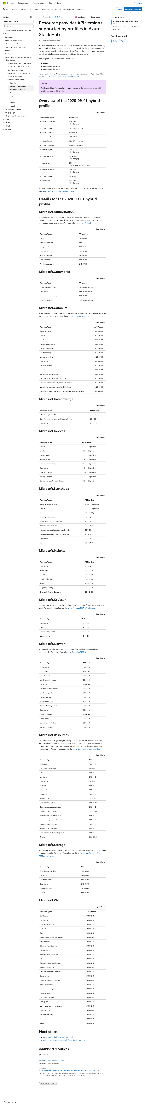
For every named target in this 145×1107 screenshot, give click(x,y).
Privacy (49, 1100)
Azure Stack (49, 17)
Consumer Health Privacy (65, 1100)
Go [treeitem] (11, 99)
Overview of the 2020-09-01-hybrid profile (125, 22)
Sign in (140, 3)
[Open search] (134, 3)
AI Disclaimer (7, 1100)
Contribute (40, 1100)
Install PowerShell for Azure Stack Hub (58, 1037)
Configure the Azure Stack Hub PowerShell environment (65, 1040)
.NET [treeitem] (11, 92)
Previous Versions (20, 1100)
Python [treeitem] (12, 102)
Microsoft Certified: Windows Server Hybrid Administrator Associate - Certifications (69, 1070)
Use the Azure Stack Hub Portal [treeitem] (19, 67)
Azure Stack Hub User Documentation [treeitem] (18, 30)
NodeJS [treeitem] (12, 106)
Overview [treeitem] (13, 83)
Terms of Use (82, 1100)
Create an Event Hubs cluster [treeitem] (16, 47)
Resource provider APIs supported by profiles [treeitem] (18, 87)
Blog (30, 1100)
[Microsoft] (4, 3)
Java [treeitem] (11, 96)
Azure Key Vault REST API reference (81, 608)
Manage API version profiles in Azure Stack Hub (60, 77)
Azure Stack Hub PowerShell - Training (52, 1061)
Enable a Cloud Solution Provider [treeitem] (19, 63)
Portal (119, 9)
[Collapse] (31, 17)
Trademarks (94, 1100)
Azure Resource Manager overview (86, 749)
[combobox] (18, 21)
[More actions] (104, 17)
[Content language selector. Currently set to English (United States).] (13, 1095)
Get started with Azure (133, 9)
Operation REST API (79, 652)
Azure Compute (83, 316)
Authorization (90, 223)
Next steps (116, 29)
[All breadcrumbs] (41, 17)
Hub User (58, 17)
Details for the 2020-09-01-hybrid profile (58, 191)
